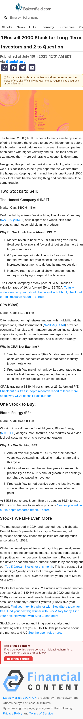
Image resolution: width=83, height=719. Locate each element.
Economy (47, 27)
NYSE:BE (7, 433)
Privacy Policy (12, 713)
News (21, 27)
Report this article (18, 658)
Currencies (66, 27)
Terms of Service (41, 713)
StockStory (16, 61)
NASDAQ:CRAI (54, 325)
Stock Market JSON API (20, 697)
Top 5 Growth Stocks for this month (29, 566)
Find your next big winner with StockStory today (39, 611)
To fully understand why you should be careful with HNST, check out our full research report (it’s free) (41, 292)
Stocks (7, 27)
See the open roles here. (45, 632)
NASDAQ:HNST (12, 220)
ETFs (32, 27)
